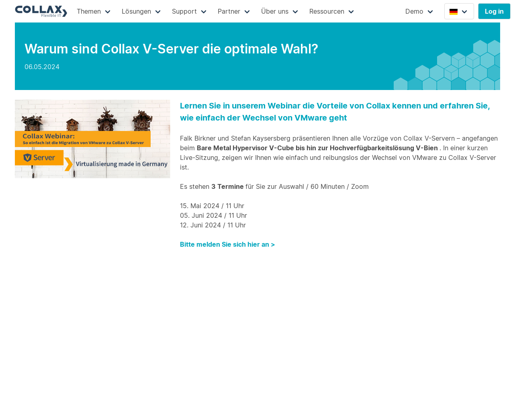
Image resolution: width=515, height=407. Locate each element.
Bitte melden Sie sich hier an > (227, 244)
